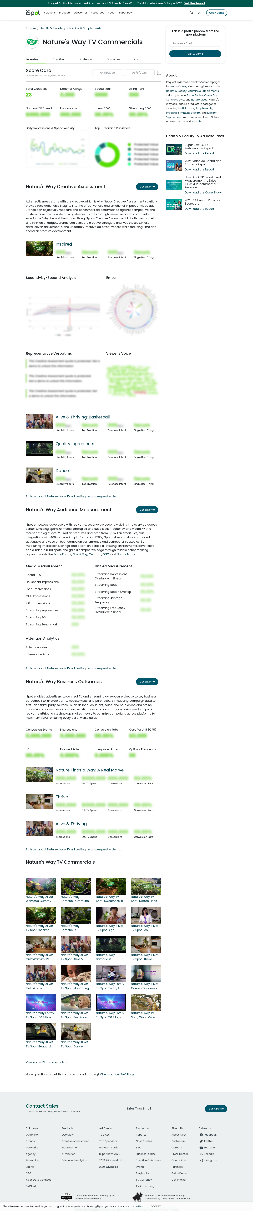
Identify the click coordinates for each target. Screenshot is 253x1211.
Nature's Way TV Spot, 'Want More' (143, 1015)
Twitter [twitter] (206, 1141)
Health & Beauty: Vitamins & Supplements (192, 91)
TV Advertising (145, 1186)
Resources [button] (97, 12)
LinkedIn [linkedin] (206, 1154)
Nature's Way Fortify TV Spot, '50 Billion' (40, 1015)
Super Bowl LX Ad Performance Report (199, 146)
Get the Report (194, 3)
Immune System (190, 113)
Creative (58, 59)
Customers (179, 1141)
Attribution (68, 1154)
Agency (30, 1154)
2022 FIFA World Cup (112, 1160)
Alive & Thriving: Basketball (83, 417)
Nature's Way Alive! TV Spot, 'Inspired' (39, 928)
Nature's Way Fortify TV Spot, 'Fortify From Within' (110, 986)
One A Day (80, 554)
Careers (177, 1147)
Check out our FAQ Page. (117, 1074)
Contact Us (179, 1160)
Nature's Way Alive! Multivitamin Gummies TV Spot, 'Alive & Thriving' (39, 986)
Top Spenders (108, 1141)
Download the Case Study (203, 192)
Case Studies (144, 1141)
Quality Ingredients (75, 444)
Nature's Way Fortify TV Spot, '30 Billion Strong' (110, 1015)
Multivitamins (186, 108)
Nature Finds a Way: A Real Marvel (90, 770)
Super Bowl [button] (126, 12)
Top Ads (104, 1135)
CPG (28, 1173)
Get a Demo (147, 186)
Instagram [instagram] (208, 1160)
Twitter (180, 121)
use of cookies (134, 1206)
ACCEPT (156, 1206)
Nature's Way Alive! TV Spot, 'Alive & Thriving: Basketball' (74, 957)
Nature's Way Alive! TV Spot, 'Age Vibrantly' (109, 928)
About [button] (112, 12)
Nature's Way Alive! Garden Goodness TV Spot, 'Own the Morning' (144, 986)
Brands (30, 1141)
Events (140, 1167)
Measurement (71, 1147)
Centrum (95, 554)
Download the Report (199, 153)
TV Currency (144, 1180)
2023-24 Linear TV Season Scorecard (203, 202)
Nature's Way (178, 86)
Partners (177, 1167)
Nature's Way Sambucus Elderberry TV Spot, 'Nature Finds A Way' (75, 928)
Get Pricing (179, 1180)
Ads (136, 59)
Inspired (64, 244)
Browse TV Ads (108, 1147)
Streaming (32, 1160)
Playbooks (142, 1173)
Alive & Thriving (71, 824)
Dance (62, 470)
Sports (30, 1167)
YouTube (197, 121)
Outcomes (113, 59)
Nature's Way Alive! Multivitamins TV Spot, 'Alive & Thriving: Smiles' (39, 957)
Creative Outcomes (148, 1160)
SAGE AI (31, 1186)
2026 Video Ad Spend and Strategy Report (203, 162)
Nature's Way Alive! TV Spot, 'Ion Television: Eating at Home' (145, 928)
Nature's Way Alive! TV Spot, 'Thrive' (144, 957)
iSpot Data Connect (38, 1180)
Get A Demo (216, 13)
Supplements (204, 108)
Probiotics (172, 113)
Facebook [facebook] (208, 1135)
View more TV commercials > (46, 1062)
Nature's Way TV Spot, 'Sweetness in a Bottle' (111, 899)
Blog (138, 1147)
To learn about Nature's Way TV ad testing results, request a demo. (73, 496)
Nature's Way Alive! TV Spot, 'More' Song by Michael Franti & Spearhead (75, 986)
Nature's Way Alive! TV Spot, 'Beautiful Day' (39, 1044)
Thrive (62, 797)
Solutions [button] (50, 12)
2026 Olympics (108, 1167)
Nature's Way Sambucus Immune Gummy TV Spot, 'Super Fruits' (75, 899)
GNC (106, 554)
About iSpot (179, 1135)
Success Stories (146, 1154)
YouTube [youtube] (207, 1147)
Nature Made (126, 554)
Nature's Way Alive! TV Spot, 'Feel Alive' (74, 1015)
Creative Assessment (75, 1141)
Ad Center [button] (80, 12)
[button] (126, 73)
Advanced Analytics (74, 1160)
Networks (32, 1147)
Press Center (180, 1154)
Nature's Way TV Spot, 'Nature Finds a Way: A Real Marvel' (145, 899)
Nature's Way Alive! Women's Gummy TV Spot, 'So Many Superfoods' (41, 899)
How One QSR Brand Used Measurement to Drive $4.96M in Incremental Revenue (203, 182)
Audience (86, 59)
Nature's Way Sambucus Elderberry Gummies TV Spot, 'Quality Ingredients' (110, 957)
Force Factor (62, 554)
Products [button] (65, 12)
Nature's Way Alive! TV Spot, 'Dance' (74, 1044)
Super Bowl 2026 (109, 1154)
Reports (141, 1135)
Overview (32, 59)
